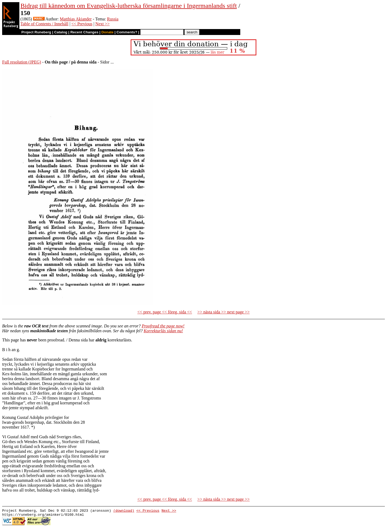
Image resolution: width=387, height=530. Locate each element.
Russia (113, 19)
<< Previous (81, 24)
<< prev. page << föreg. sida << (164, 312)
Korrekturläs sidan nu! (163, 330)
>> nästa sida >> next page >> (223, 312)
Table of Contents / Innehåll (44, 24)
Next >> (102, 24)
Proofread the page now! (163, 326)
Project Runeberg (36, 32)
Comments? (127, 32)
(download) (123, 511)
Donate (107, 32)
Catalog (60, 32)
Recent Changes (84, 32)
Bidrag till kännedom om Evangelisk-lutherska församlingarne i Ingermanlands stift (128, 5)
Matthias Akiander (76, 19)
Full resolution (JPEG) (21, 62)
